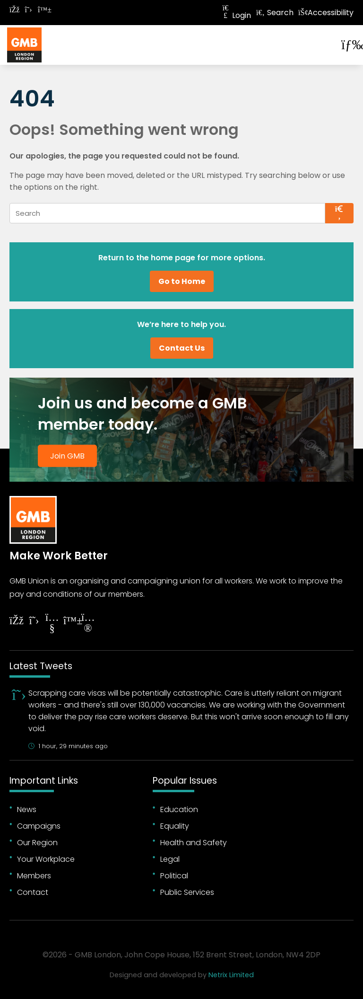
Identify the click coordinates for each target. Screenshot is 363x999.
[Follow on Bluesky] (42, 10)
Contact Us (182, 348)
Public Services (187, 892)
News (26, 809)
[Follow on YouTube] (52, 624)
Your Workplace (46, 859)
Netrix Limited (231, 975)
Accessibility (326, 12)
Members (34, 875)
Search (275, 12)
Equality (174, 826)
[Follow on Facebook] (14, 10)
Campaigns (38, 826)
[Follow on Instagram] (88, 624)
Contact (32, 892)
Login (236, 15)
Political (174, 875)
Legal (170, 859)
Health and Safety (193, 842)
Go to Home (181, 281)
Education (179, 809)
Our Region (37, 842)
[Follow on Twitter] (28, 10)
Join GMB (67, 455)
